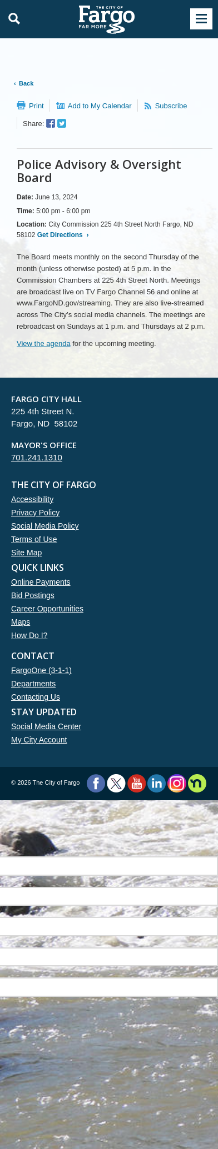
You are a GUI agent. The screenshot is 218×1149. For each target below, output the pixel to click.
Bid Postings (32, 595)
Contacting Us (35, 697)
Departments (33, 683)
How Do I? (29, 635)
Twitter (116, 783)
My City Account (39, 739)
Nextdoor (197, 783)
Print (36, 106)
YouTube (136, 783)
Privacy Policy (35, 512)
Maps (20, 622)
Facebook (96, 783)
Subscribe (171, 106)
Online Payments (41, 582)
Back (26, 83)
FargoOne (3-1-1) (41, 670)
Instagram (176, 783)
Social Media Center (46, 726)
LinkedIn (156, 783)
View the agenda (44, 343)
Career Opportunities (47, 608)
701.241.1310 (36, 457)
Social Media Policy (44, 525)
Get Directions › (61, 235)
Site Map (26, 552)
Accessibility (32, 499)
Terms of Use (34, 539)
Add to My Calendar (100, 106)
